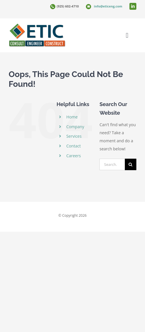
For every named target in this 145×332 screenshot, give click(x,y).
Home (72, 117)
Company (75, 126)
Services (74, 136)
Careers (73, 155)
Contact (73, 146)
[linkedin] (132, 6)
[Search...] (112, 164)
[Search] (130, 164)
